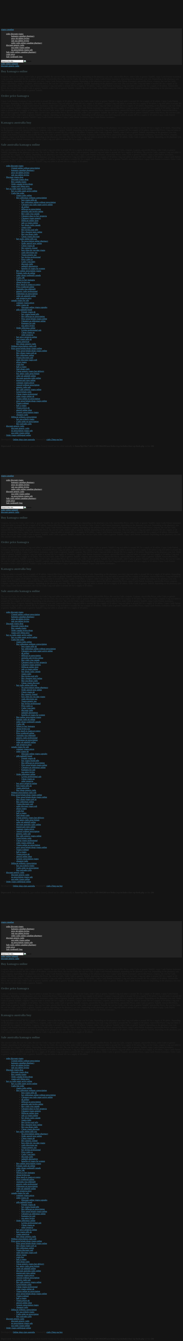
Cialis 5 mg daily (28, 262)
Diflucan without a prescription (24, 417)
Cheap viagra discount (30, 236)
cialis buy (20, 364)
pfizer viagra (21, 362)
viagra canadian (7, 29)
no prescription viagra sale (22, 50)
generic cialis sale (23, 387)
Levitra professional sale (31, 330)
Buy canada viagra (18, 182)
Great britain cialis (23, 392)
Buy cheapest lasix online (31, 232)
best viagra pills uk (29, 200)
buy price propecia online (26, 337)
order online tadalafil (9, 64)
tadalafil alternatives (29, 266)
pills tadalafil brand (24, 310)
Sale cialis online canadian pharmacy (21, 52)
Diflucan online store (30, 220)
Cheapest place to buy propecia (34, 216)
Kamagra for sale (28, 323)
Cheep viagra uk (28, 246)
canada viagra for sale (20, 300)
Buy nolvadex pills (24, 424)
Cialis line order (17, 193)
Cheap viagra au (28, 332)
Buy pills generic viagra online (28, 389)
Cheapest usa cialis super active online (37, 204)
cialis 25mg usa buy (54, 439)
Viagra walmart (22, 403)
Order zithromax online (25, 328)
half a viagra (21, 367)
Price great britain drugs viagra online (26, 348)
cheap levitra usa (23, 282)
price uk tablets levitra (20, 38)
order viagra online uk (25, 396)
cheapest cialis (22, 415)
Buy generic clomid (29, 248)
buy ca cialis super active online (19, 188)
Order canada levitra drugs (22, 184)
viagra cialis (26, 227)
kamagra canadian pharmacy (22, 36)
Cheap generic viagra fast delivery (30, 371)
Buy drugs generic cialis (26, 344)
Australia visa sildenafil (26, 289)
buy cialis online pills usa (26, 239)
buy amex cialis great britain (27, 373)
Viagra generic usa (28, 255)
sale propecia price (24, 298)
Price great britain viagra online (34, 319)
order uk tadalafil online (26, 296)
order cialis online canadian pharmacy (26, 43)
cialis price (10, 54)
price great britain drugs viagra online (31, 401)
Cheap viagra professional (26, 394)
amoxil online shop (24, 410)
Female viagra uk (28, 312)
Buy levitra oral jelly (29, 230)
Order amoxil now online (31, 243)
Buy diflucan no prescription (33, 316)
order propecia (27, 335)
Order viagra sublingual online (18, 435)
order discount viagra (14, 34)
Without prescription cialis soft (23, 346)
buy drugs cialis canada (30, 225)
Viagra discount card (24, 357)
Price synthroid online (25, 287)
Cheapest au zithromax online (33, 321)
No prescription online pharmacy (34, 241)
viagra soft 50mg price (20, 186)
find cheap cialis (23, 369)
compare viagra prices (25, 303)
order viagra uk (22, 305)
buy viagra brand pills (30, 314)
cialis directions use (29, 252)
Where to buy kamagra (25, 280)
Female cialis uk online (25, 273)
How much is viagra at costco (28, 284)
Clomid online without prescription (25, 168)
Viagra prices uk (23, 408)
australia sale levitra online (32, 211)
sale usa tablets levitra (20, 41)
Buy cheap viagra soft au (26, 353)
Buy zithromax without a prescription (31, 198)
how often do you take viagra (33, 250)
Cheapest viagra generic (31, 218)
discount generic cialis (15, 45)
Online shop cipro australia (24, 439)
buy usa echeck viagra (25, 419)
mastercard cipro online (25, 380)
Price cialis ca (27, 259)
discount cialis (27, 264)
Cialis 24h (20, 278)
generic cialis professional (26, 291)
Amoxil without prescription (27, 385)
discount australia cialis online (28, 378)
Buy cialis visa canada (30, 214)
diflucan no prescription (31, 209)
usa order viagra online (20, 47)
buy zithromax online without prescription (38, 202)
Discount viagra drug (14, 177)
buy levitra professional (31, 257)
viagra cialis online (24, 195)
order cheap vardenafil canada (28, 275)
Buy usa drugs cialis (29, 234)
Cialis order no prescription (27, 421)
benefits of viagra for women (33, 268)
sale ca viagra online (29, 223)
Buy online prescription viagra (28, 271)
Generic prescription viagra (27, 412)
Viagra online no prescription (28, 399)
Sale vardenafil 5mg (14, 57)
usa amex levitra (28, 325)
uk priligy (25, 207)
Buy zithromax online (25, 355)
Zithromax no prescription (27, 294)
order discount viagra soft (26, 360)
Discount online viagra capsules (34, 307)
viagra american (22, 341)
